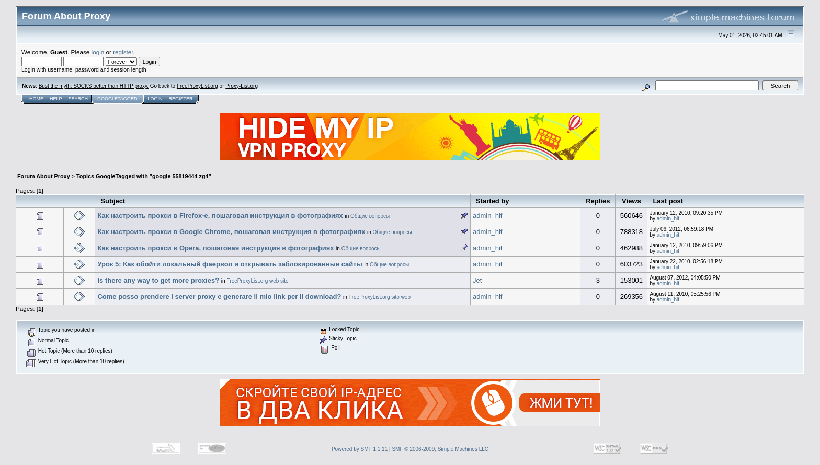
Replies (598, 201)
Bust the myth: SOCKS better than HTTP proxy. (94, 86)
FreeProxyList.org (197, 86)
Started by (492, 201)
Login (154, 98)
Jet (477, 280)
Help (56, 98)
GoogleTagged (117, 98)
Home (36, 98)
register (123, 52)
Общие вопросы (370, 216)
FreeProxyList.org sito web (380, 297)
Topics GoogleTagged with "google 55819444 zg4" (143, 176)
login (98, 52)
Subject (112, 201)
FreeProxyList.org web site (257, 281)
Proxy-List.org (241, 86)
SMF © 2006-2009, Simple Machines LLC (440, 449)
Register (180, 98)
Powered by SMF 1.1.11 (360, 449)
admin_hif (487, 215)
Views (631, 201)
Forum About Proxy (43, 176)
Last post (668, 201)
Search (78, 98)
